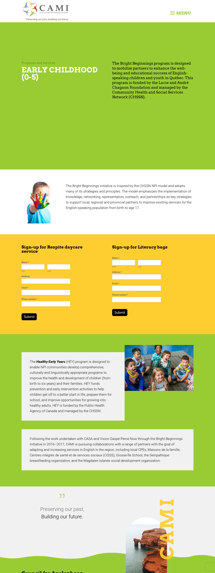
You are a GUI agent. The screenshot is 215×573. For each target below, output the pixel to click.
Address (26, 276)
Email (25, 287)
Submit (29, 317)
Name (25, 262)
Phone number (30, 299)
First (23, 271)
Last (49, 271)
